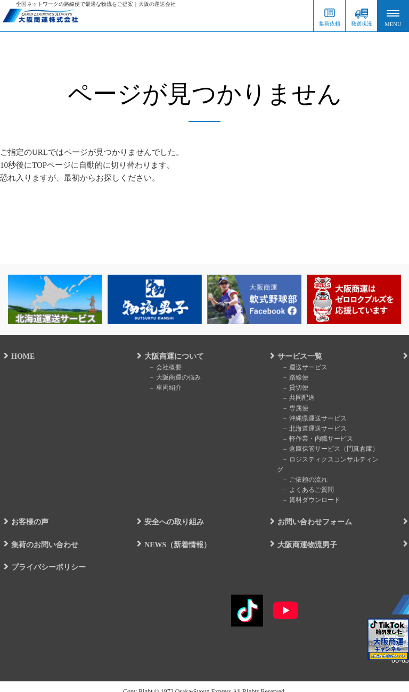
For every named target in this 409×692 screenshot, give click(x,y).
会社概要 (163, 367)
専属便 (292, 408)
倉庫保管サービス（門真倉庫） (328, 449)
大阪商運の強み (172, 377)
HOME (19, 356)
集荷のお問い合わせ (41, 534)
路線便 (292, 377)
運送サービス (302, 367)
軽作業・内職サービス (315, 439)
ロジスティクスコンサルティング (331, 459)
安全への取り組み (170, 512)
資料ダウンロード (308, 489)
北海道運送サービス (312, 428)
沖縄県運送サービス (312, 418)
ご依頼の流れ (302, 469)
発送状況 (361, 24)
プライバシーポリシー (44, 557)
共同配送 (296, 398)
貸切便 (292, 388)
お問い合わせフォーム (311, 512)
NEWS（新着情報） (174, 534)
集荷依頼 (329, 24)
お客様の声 (26, 512)
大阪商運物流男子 (303, 534)
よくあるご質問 (305, 479)
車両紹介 (163, 388)
